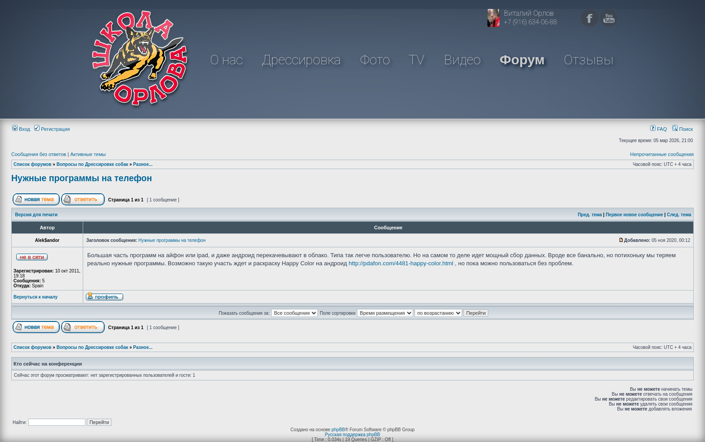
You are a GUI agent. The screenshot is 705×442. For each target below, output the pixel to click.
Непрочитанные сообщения (662, 154)
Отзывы (588, 59)
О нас (226, 59)
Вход (21, 129)
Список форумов (32, 164)
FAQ (658, 129)
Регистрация (52, 129)
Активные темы (88, 154)
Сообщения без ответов (38, 154)
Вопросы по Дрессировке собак (92, 164)
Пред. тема (590, 214)
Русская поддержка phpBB (352, 434)
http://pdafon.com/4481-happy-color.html (401, 263)
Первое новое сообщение (634, 214)
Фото (375, 59)
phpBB (338, 429)
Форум (522, 59)
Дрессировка (301, 59)
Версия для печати (36, 214)
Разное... (142, 164)
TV (416, 59)
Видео (462, 59)
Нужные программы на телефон (81, 178)
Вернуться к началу (35, 297)
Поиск (682, 129)
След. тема (679, 214)
